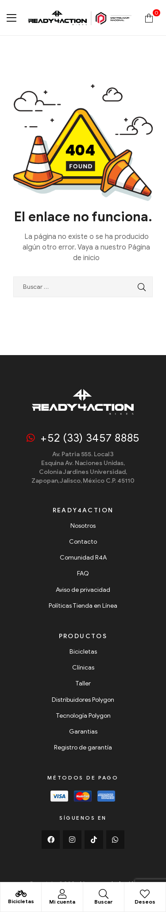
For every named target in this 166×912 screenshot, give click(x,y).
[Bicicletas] (20, 893)
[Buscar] (103, 894)
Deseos (145, 901)
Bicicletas (21, 901)
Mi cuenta (62, 901)
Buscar (103, 901)
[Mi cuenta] (62, 894)
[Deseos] (145, 894)
